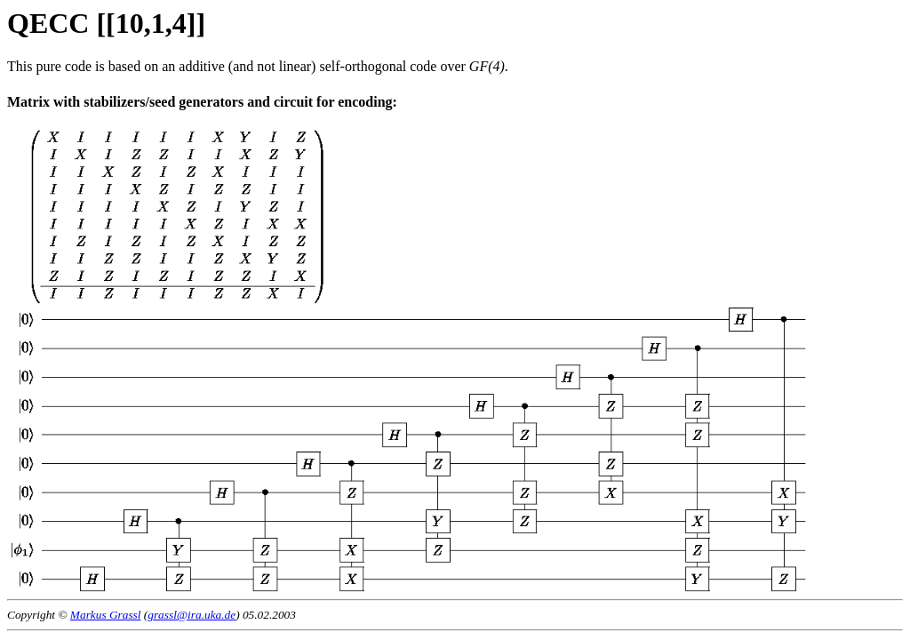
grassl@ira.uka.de (191, 614)
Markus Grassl (105, 614)
